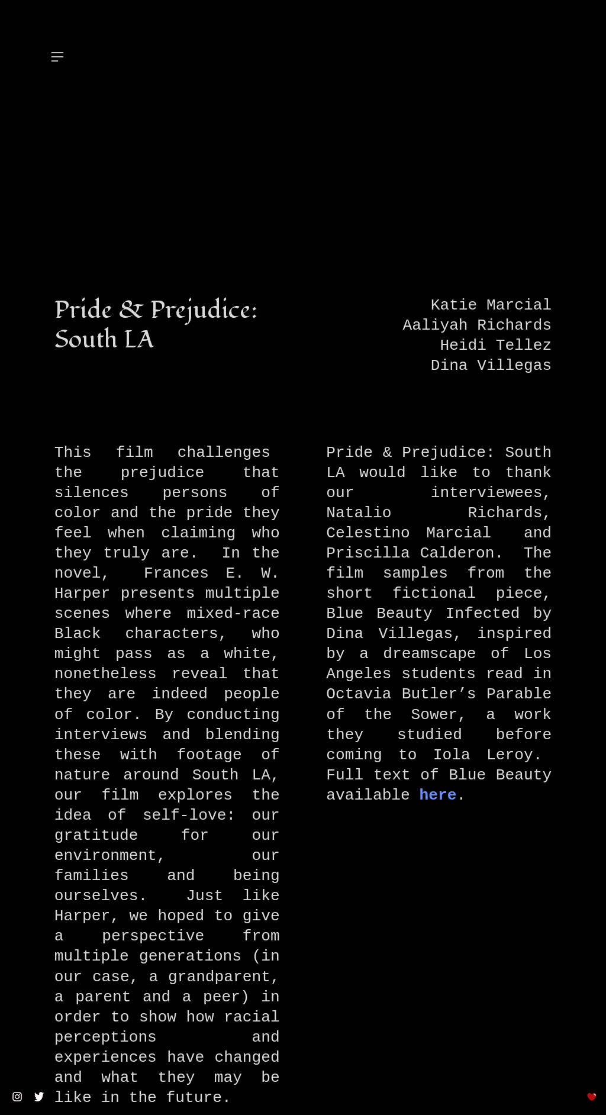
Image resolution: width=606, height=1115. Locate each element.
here (438, 795)
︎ (57, 57)
